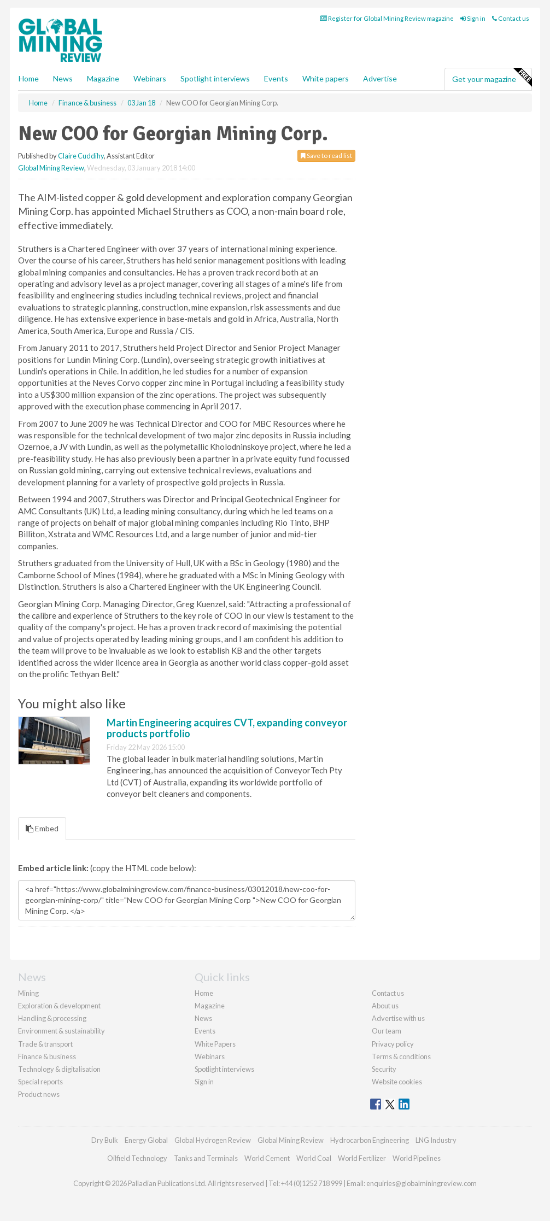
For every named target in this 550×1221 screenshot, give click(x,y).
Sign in (472, 18)
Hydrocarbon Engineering (369, 1140)
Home (29, 78)
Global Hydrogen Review (212, 1140)
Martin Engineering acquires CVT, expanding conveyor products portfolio (227, 728)
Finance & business (47, 1056)
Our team (386, 1030)
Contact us (510, 18)
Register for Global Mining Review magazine (387, 18)
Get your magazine (491, 77)
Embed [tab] (42, 828)
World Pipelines (417, 1158)
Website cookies (397, 1081)
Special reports (40, 1081)
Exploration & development (59, 1005)
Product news (39, 1094)
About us (385, 1005)
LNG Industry (436, 1140)
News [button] (63, 78)
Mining (28, 993)
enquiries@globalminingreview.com (421, 1183)
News (203, 1018)
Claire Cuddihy (81, 155)
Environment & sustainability (61, 1030)
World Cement (267, 1158)
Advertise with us (398, 1018)
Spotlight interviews (215, 78)
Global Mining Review (51, 167)
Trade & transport (45, 1044)
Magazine (103, 78)
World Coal (313, 1158)
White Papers (215, 1044)
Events (276, 78)
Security (384, 1069)
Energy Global (146, 1140)
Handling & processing (52, 1018)
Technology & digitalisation (59, 1069)
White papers (325, 78)
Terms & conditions (401, 1056)
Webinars (149, 78)
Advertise (380, 78)
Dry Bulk (104, 1140)
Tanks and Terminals (206, 1158)
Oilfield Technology (137, 1158)
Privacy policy (393, 1044)
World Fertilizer (362, 1158)
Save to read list (326, 155)
